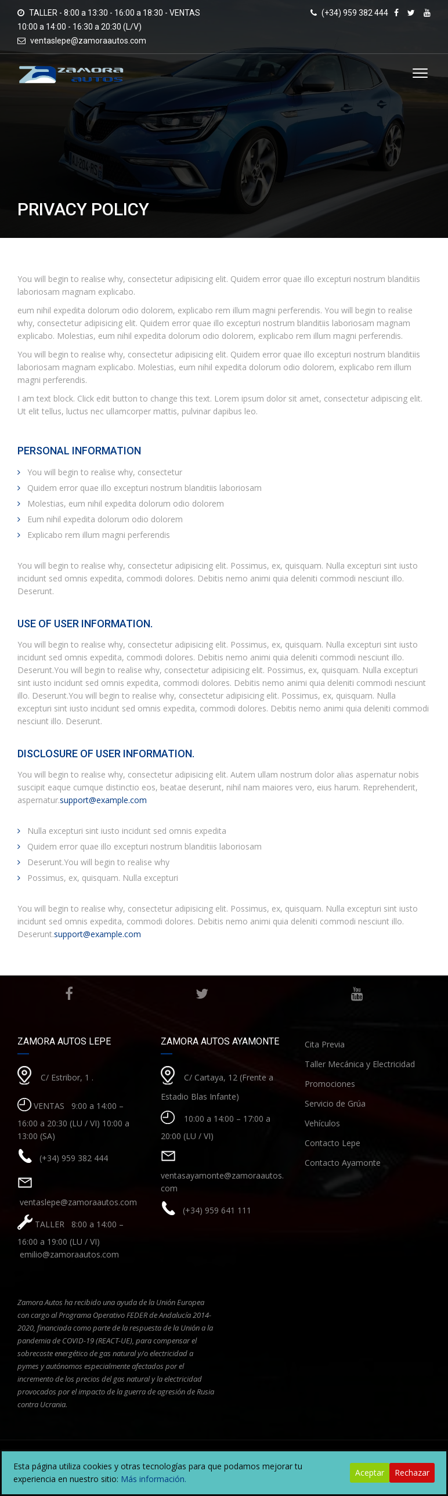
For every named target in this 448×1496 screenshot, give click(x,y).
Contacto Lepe (332, 1142)
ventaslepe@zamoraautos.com (88, 40)
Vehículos (322, 1123)
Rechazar (412, 1472)
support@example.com (103, 799)
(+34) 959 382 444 (73, 1157)
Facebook (68, 993)
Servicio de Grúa (335, 1103)
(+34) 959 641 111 (217, 1210)
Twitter (198, 993)
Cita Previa (325, 1044)
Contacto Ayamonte (343, 1162)
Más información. (153, 1478)
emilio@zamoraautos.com (68, 1254)
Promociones (330, 1083)
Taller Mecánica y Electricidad (360, 1063)
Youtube (354, 993)
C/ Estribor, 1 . (67, 1077)
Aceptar (369, 1472)
